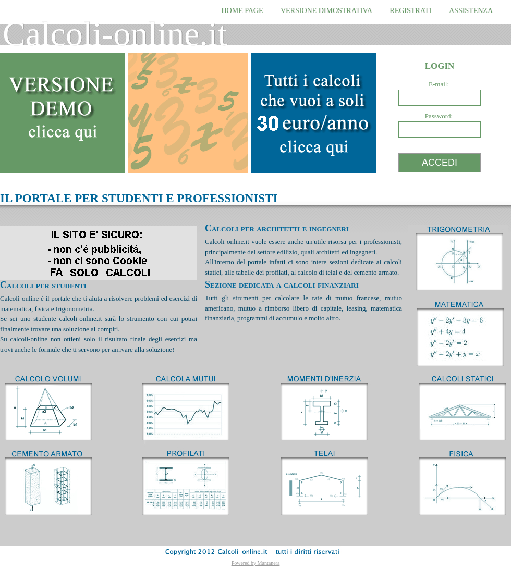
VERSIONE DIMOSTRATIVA (326, 11)
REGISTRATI (410, 11)
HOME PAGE (242, 11)
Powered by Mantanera (256, 563)
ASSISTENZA (471, 11)
